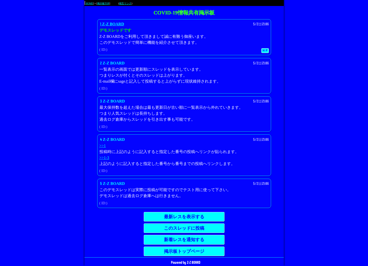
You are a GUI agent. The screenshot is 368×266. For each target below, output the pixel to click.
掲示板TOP (103, 3)
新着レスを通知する (184, 239)
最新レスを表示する (184, 216)
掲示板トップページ (184, 251)
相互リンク (125, 3)
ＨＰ (265, 50)
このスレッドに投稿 (184, 228)
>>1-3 (104, 158)
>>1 (102, 146)
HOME (89, 3)
